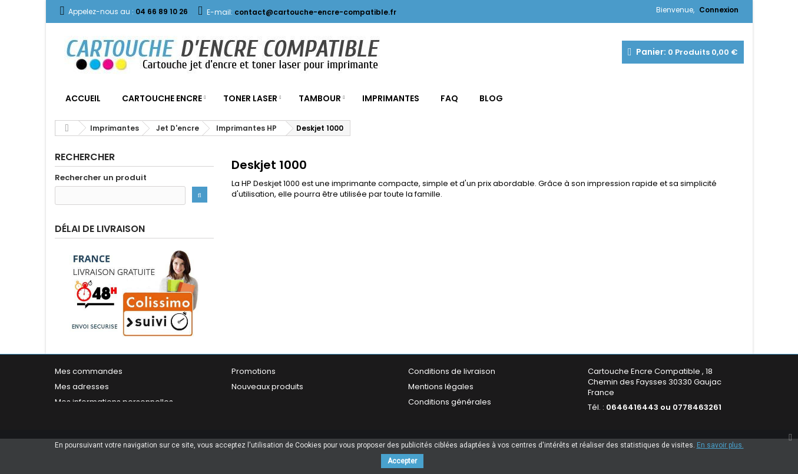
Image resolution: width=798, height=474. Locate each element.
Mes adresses (82, 389)
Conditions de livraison (451, 373)
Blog (491, 98)
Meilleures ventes (265, 404)
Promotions (253, 373)
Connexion (719, 10)
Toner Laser (250, 98)
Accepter (402, 461)
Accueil (83, 98)
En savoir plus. (720, 445)
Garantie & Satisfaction (452, 419)
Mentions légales (440, 389)
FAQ (449, 98)
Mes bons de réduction (99, 419)
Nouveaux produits (267, 389)
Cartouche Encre (162, 98)
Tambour (320, 98)
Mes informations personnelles (114, 404)
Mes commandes (88, 373)
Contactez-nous (262, 419)
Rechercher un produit (101, 178)
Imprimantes (390, 98)
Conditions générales (449, 404)
